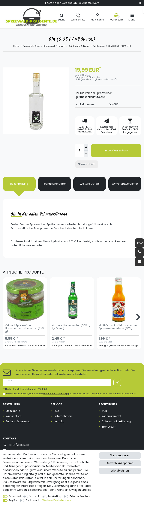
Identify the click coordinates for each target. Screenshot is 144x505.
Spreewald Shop (31, 46)
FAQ (56, 411)
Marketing (54, 496)
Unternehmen (63, 416)
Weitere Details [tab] (90, 184)
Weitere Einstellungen (56, 500)
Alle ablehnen (120, 470)
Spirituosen (99, 46)
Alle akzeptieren (120, 455)
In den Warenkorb (116, 150)
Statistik (34, 496)
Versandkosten (107, 79)
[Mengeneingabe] (79, 150)
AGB (104, 411)
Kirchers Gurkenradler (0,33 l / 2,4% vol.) (71, 327)
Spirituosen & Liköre (79, 46)
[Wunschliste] (78, 17)
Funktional (32, 500)
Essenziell (15, 496)
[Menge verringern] (86, 154)
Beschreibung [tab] (19, 184)
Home (16, 46)
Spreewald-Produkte (54, 46)
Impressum (109, 427)
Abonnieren (117, 382)
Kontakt (59, 421)
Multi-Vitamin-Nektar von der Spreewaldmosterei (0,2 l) (118, 327)
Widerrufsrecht (111, 416)
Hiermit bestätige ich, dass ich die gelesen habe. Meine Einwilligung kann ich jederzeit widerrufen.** (71, 394)
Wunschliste (86, 164)
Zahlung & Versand (18, 421)
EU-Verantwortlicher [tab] (125, 184)
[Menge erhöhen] (86, 147)
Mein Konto (13, 411)
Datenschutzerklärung (116, 421)
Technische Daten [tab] (54, 184)
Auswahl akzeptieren (120, 463)
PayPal (13, 500)
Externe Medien (80, 496)
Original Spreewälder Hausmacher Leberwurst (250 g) (24, 328)
